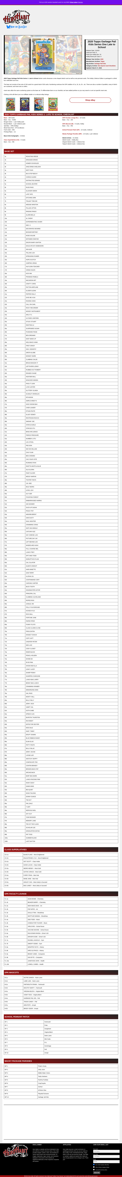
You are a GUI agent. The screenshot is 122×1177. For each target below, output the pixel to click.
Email (94, 1159)
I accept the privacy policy (101, 1169)
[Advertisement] (76, 19)
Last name (95, 1154)
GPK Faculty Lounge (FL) (70, 118)
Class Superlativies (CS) (11, 140)
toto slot (4, 1162)
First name (95, 1149)
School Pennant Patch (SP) (70, 130)
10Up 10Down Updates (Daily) (101, 1167)
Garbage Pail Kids (100, 63)
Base (5, 118)
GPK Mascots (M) (67, 124)
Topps (102, 61)
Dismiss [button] (80, 2)
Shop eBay (90, 100)
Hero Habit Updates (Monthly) (101, 1164)
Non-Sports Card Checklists (107, 66)
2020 (101, 59)
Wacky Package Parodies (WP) (72, 134)
